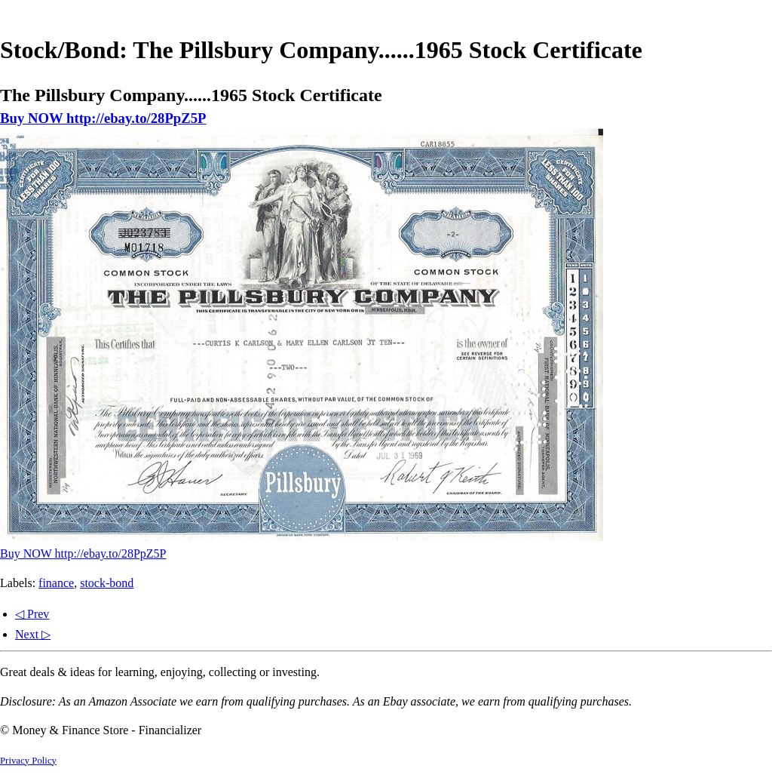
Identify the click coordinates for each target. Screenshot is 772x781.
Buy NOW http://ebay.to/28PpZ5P (103, 118)
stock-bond (106, 583)
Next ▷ (33, 634)
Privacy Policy (28, 760)
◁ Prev (32, 613)
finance (56, 583)
